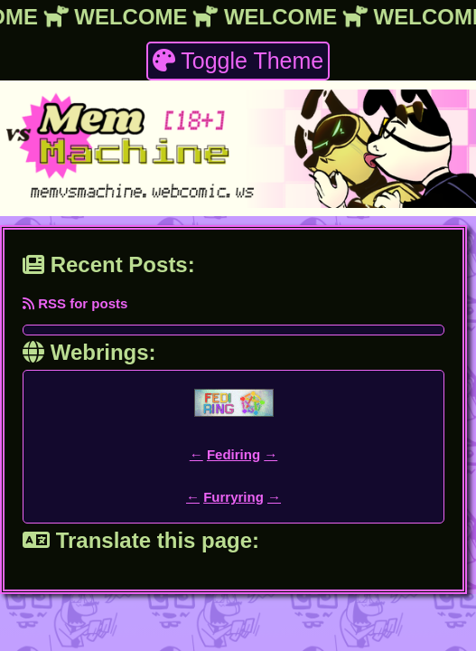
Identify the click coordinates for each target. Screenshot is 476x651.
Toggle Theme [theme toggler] (238, 60)
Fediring (233, 454)
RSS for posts (75, 303)
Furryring (233, 497)
